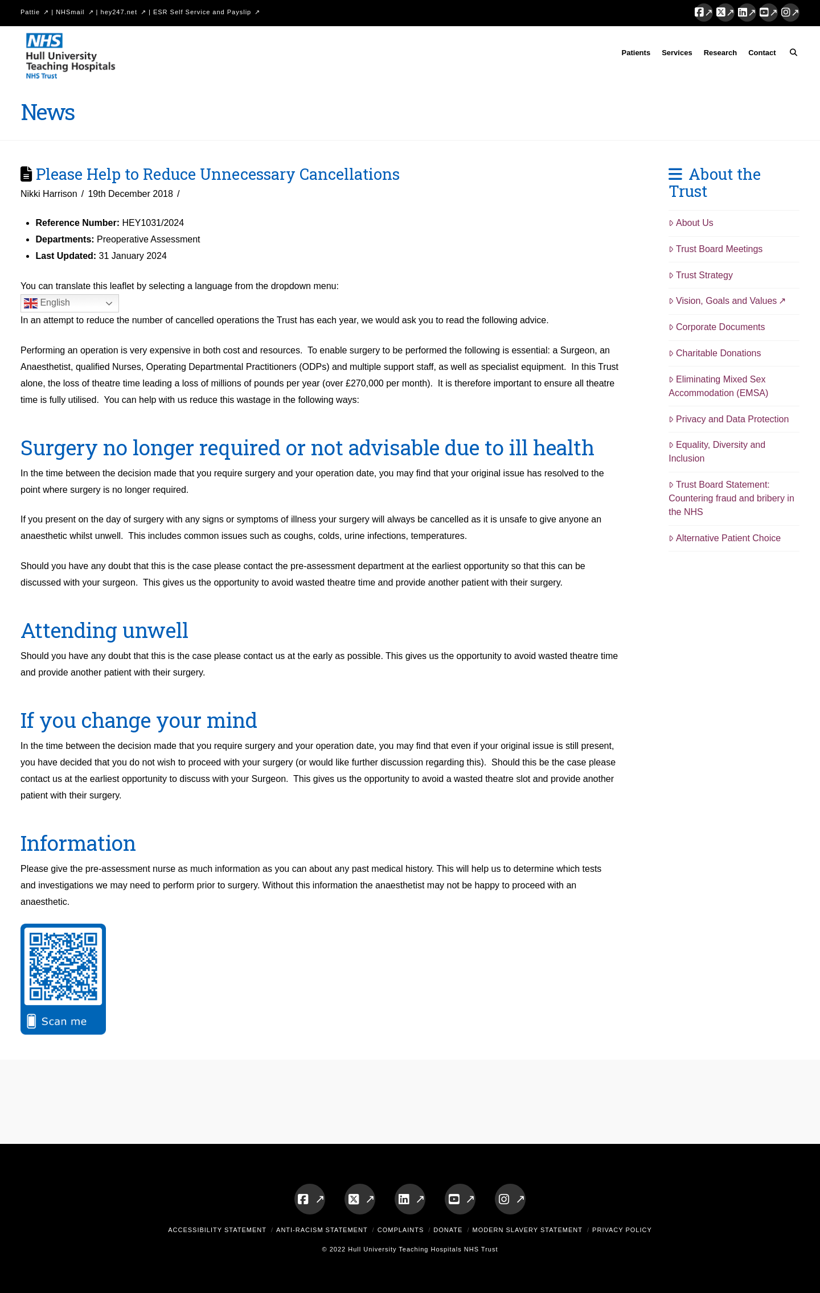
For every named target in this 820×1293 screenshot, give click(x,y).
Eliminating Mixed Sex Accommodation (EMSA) (718, 386)
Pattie (30, 12)
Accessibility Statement (217, 1229)
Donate (447, 1229)
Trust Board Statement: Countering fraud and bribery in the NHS (731, 498)
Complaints (401, 1229)
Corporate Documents (717, 327)
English (47, 303)
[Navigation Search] (791, 54)
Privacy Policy (622, 1229)
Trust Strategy (701, 275)
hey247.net (119, 12)
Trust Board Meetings (715, 249)
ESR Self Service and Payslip (202, 12)
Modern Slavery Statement (527, 1229)
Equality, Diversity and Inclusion (717, 451)
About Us (691, 223)
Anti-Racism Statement (322, 1229)
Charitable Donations (715, 353)
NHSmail (70, 12)
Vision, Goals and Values (723, 301)
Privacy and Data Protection (729, 419)
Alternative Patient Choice (725, 538)
